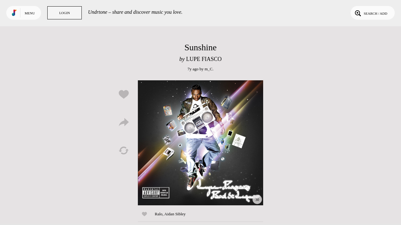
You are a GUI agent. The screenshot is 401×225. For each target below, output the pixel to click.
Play (200, 142)
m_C (208, 69)
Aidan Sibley (174, 214)
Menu (30, 13)
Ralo (159, 214)
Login (64, 13)
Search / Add (370, 13)
